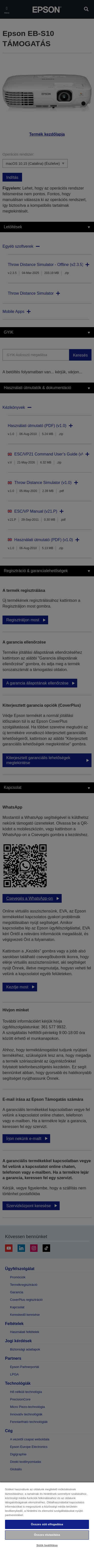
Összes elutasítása (47, 1534)
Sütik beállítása (47, 1545)
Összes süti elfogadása (47, 1524)
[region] (47, 1516)
